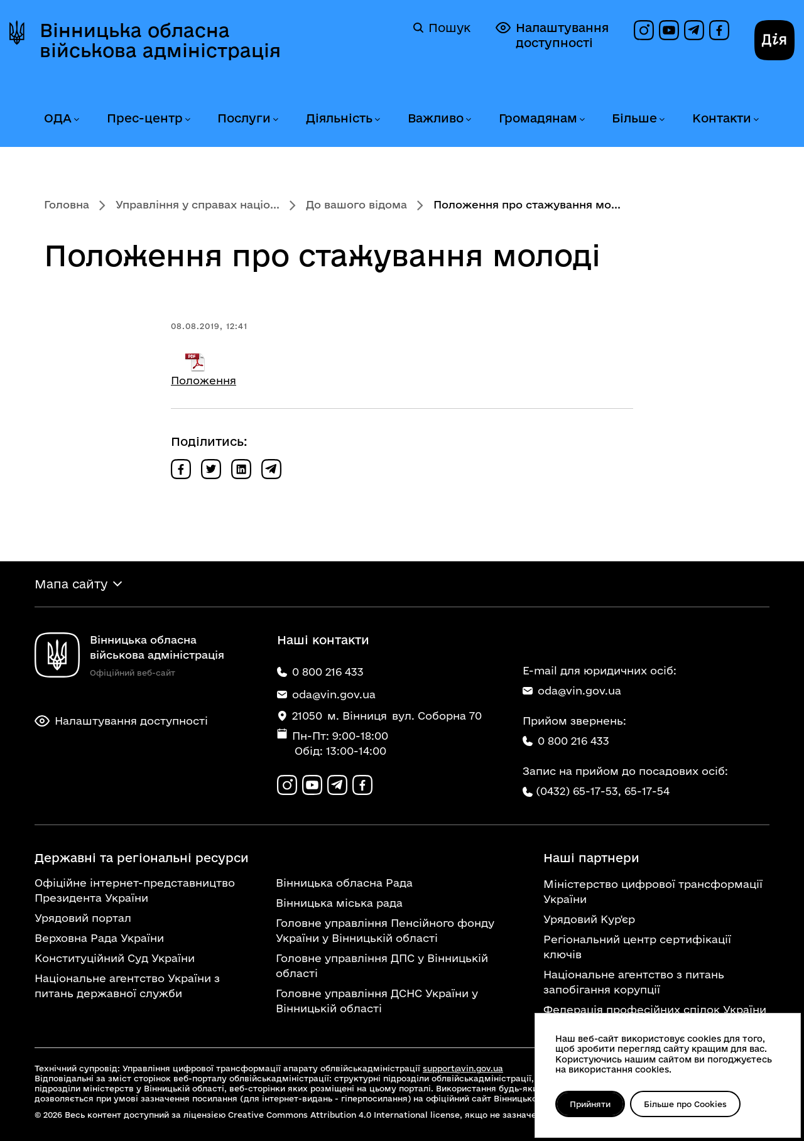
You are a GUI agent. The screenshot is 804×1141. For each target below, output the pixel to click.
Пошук (441, 27)
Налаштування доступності (552, 35)
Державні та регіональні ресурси (142, 858)
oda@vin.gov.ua (572, 690)
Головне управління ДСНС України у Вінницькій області (377, 1000)
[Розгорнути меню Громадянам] (581, 119)
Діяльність (339, 118)
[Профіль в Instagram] (644, 30)
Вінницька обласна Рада (344, 883)
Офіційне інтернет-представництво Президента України (135, 890)
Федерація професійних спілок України (654, 1009)
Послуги (244, 118)
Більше (634, 118)
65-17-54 (647, 791)
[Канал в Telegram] (694, 30)
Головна (66, 204)
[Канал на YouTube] (669, 30)
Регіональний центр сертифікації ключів (637, 946)
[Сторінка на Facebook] (719, 30)
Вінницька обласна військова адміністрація (160, 40)
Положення (203, 380)
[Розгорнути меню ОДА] (76, 119)
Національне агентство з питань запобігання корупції (633, 981)
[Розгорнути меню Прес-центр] (187, 119)
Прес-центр (145, 118)
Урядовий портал (83, 918)
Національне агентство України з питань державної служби (127, 985)
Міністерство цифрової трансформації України (653, 891)
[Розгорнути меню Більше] (661, 119)
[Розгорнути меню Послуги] (275, 119)
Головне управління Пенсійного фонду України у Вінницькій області (385, 930)
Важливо (436, 118)
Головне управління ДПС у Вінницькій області (382, 965)
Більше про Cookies (685, 1104)
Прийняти (590, 1104)
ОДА (58, 118)
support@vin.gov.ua (463, 1068)
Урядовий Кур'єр (589, 919)
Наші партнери (591, 858)
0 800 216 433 (566, 741)
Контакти (721, 118)
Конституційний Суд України (115, 958)
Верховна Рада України (99, 938)
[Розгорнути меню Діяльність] (376, 119)
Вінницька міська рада (339, 903)
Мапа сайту (71, 584)
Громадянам (538, 118)
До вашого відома (356, 204)
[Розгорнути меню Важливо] (468, 119)
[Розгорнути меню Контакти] (755, 119)
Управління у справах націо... (198, 204)
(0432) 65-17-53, (578, 791)
